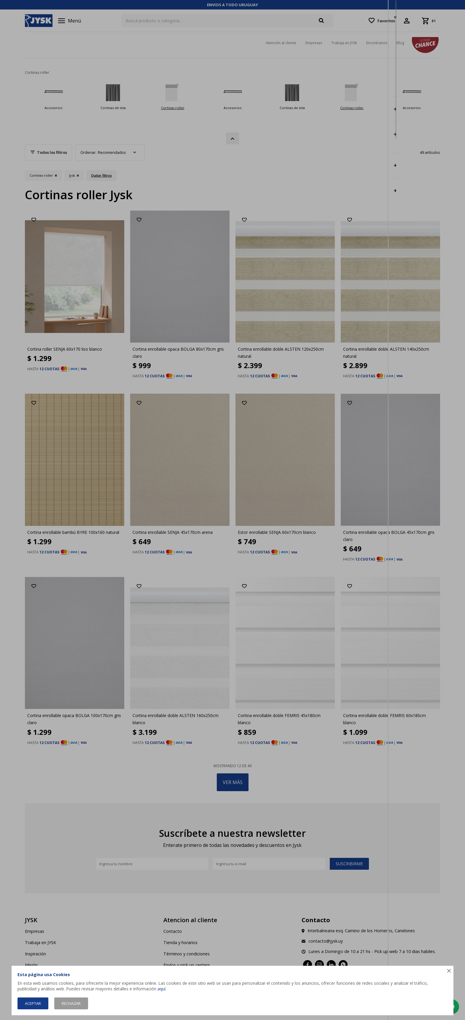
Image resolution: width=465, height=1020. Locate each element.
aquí (161, 989)
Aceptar (33, 1003)
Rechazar (71, 1003)
